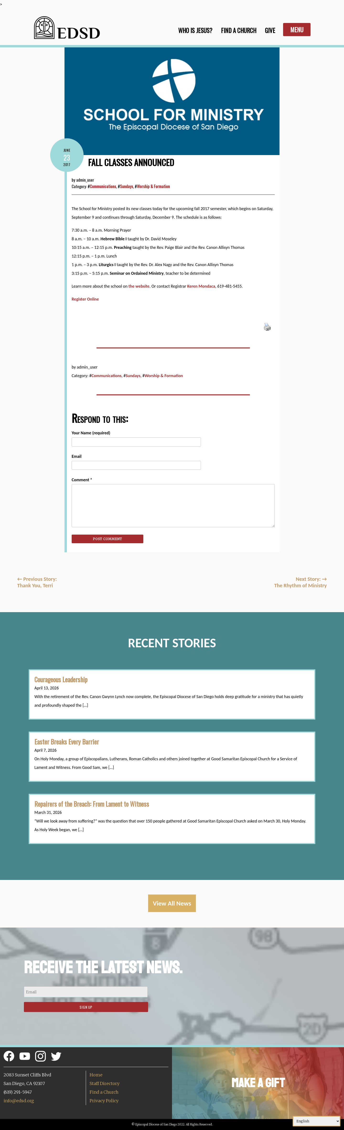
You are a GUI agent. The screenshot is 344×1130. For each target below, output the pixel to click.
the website (139, 286)
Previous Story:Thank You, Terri (37, 582)
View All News (172, 903)
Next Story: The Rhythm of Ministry (300, 582)
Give (270, 30)
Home (96, 1075)
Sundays (126, 186)
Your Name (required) (91, 433)
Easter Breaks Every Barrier (66, 741)
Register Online (85, 299)
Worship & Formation (153, 186)
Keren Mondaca (201, 286)
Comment (82, 479)
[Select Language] (316, 1121)
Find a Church (104, 1092)
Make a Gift (258, 1083)
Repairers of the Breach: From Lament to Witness (91, 804)
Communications (103, 186)
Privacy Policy (104, 1100)
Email (76, 456)
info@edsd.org (19, 1100)
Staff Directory (104, 1083)
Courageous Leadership (60, 679)
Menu (296, 30)
